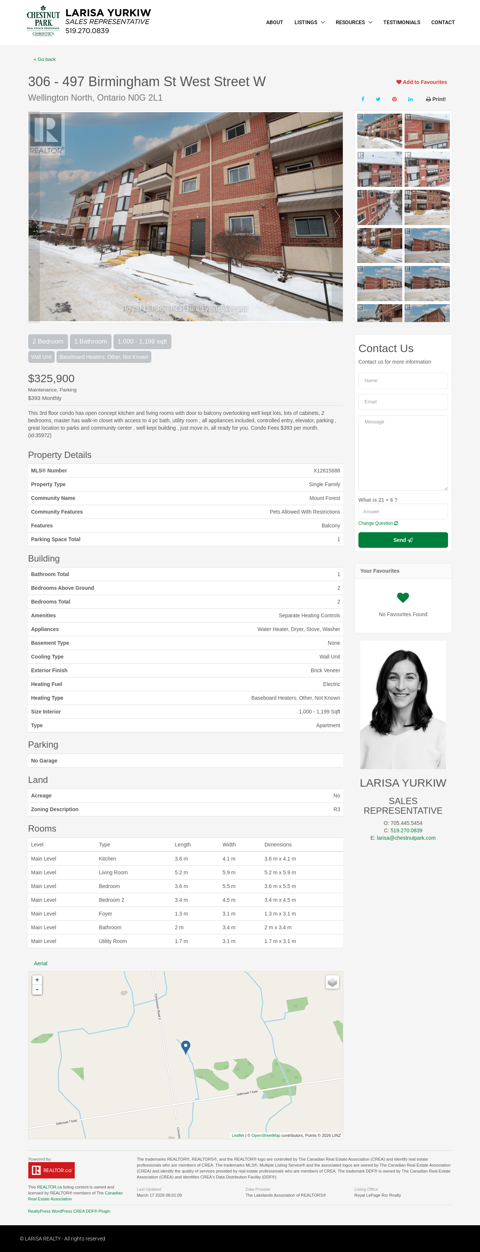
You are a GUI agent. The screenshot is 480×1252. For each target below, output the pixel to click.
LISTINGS (305, 22)
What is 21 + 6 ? (377, 500)
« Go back (45, 59)
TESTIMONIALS (401, 22)
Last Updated (149, 1189)
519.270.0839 (406, 830)
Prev (34, 217)
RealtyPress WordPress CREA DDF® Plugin (69, 1211)
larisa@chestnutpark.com (406, 838)
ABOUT (274, 22)
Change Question (378, 523)
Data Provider (257, 1189)
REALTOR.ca (49, 1187)
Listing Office (366, 1189)
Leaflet (238, 1135)
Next (337, 217)
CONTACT (443, 22)
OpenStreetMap (266, 1135)
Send (403, 540)
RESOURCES (350, 22)
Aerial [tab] (41, 963)
